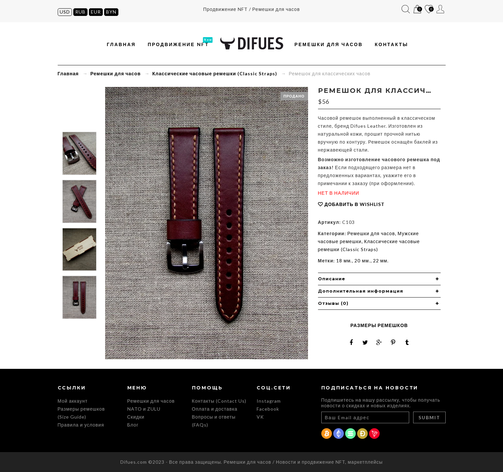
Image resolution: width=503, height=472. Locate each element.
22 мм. (381, 260)
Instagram (269, 401)
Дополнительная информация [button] (360, 291)
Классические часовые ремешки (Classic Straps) (214, 73)
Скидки (136, 417)
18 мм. (344, 260)
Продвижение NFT (178, 44)
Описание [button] (331, 278)
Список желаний (429, 9)
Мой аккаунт (440, 9)
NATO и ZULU (144, 409)
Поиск (406, 9)
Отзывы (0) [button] (333, 303)
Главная (121, 44)
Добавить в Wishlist (355, 204)
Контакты (391, 44)
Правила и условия (81, 425)
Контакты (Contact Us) (219, 401)
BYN (111, 12)
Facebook (268, 409)
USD (65, 12)
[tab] (379, 279)
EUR (96, 12)
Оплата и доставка (215, 409)
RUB (80, 12)
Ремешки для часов (328, 44)
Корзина (417, 9)
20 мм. (362, 260)
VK (260, 417)
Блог (133, 425)
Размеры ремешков (379, 325)
